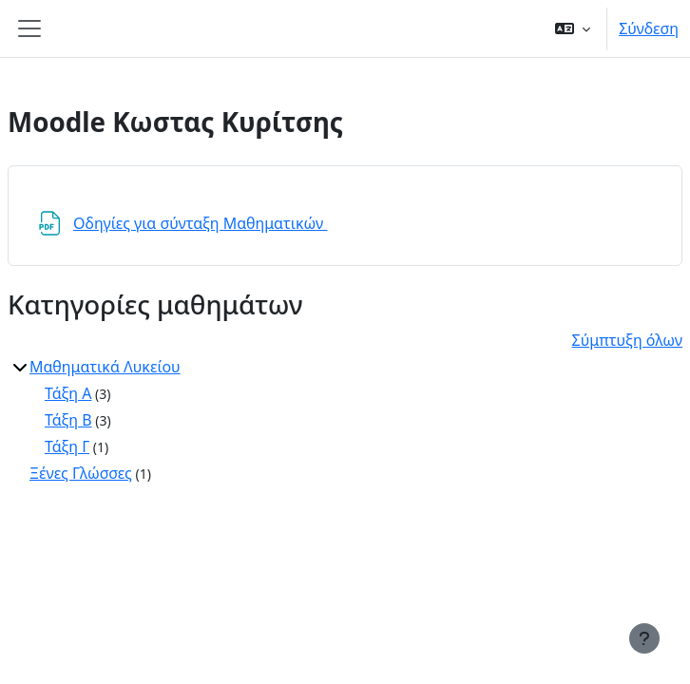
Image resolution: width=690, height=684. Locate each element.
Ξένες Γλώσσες (80, 473)
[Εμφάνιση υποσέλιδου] (644, 638)
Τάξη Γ (67, 446)
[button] (573, 28)
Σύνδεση (649, 28)
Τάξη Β (68, 419)
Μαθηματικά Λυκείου (105, 366)
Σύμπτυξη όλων (627, 340)
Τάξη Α (68, 393)
